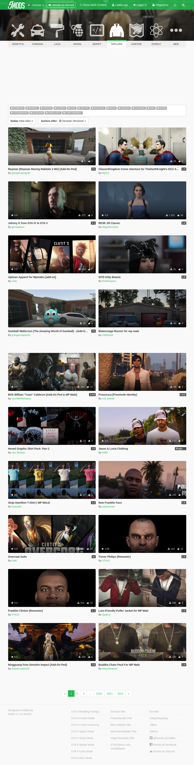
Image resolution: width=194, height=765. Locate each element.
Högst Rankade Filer (122, 738)
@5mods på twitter (162, 738)
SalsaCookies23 (20, 668)
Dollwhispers (109, 281)
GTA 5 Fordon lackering (85, 724)
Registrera (160, 4)
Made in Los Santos (20, 714)
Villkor (153, 724)
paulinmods (108, 506)
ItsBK (105, 452)
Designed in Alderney (20, 710)
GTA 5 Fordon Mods (83, 718)
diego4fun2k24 (110, 227)
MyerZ (105, 173)
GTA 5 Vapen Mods (82, 731)
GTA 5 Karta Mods (82, 751)
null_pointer (108, 398)
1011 (110, 693)
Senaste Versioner (63, 120)
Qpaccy (106, 614)
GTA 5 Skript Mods (82, 738)
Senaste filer (117, 711)
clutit (14, 281)
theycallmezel (109, 668)
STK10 (106, 560)
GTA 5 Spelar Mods (82, 744)
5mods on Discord (162, 751)
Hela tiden (21, 120)
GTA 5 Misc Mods (81, 758)
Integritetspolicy (159, 718)
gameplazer (18, 227)
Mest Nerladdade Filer (123, 731)
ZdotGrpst (107, 335)
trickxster (16, 506)
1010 (99, 693)
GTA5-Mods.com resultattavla (120, 746)
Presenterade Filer (121, 718)
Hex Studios (18, 452)
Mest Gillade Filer (120, 724)
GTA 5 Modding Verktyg (85, 711)
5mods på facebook (163, 744)
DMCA (153, 731)
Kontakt (154, 711)
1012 (120, 693)
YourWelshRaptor (21, 398)
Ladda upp (120, 4)
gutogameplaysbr (21, 173)
